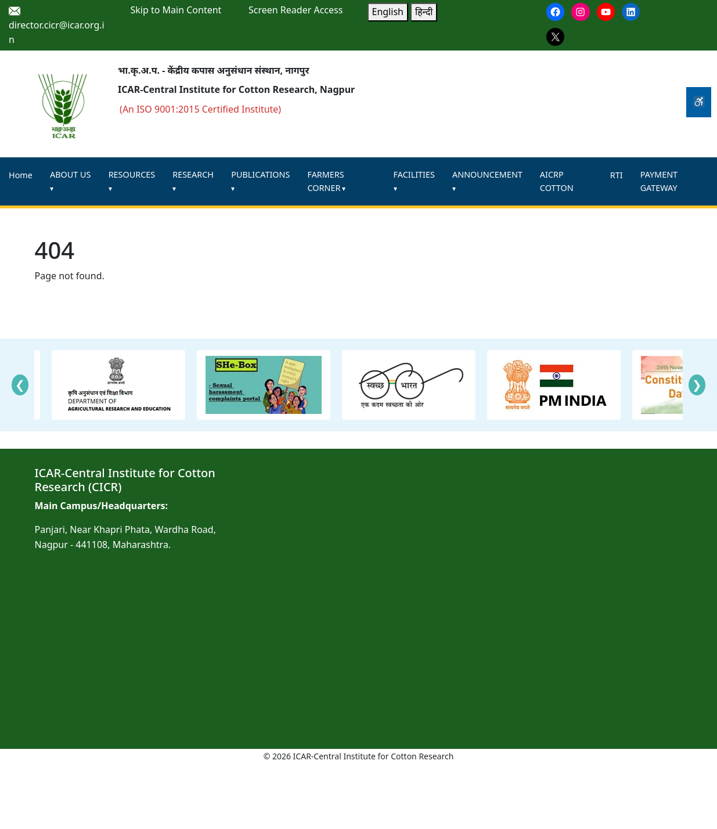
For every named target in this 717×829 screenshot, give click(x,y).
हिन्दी (424, 11)
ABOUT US (70, 174)
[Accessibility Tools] (698, 102)
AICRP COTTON (557, 181)
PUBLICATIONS (260, 174)
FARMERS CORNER (325, 181)
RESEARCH (193, 174)
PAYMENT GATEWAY (659, 181)
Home (21, 175)
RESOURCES (132, 174)
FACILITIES (414, 174)
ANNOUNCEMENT (487, 174)
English (387, 11)
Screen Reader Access (295, 9)
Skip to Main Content (176, 9)
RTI (616, 175)
